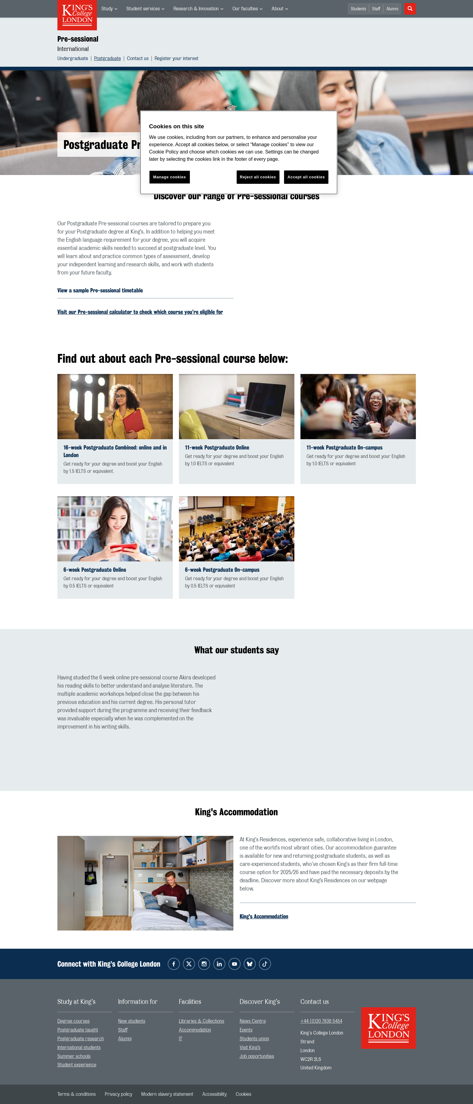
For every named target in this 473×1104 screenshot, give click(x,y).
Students (358, 9)
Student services (143, 8)
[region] (239, 152)
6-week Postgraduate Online (94, 570)
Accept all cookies (306, 177)
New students (131, 1021)
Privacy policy (118, 1094)
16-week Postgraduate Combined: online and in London (115, 451)
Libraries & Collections (201, 1021)
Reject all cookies (258, 177)
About (277, 8)
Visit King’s (250, 1047)
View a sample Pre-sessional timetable (100, 290)
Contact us (138, 58)
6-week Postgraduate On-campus (222, 570)
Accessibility (214, 1094)
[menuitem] (109, 9)
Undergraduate (72, 58)
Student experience (76, 1064)
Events (246, 1030)
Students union (254, 1038)
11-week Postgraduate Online (217, 447)
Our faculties (245, 8)
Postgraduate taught (77, 1030)
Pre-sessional (77, 38)
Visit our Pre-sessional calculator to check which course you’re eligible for (140, 312)
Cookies (243, 1094)
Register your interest (176, 58)
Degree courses (73, 1021)
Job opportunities (257, 1056)
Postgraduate (107, 58)
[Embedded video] (328, 269)
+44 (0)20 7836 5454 (321, 1021)
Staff (376, 9)
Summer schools (74, 1056)
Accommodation (195, 1030)
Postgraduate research (80, 1038)
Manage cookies (169, 177)
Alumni (392, 9)
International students (79, 1047)
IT (180, 1038)
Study (107, 8)
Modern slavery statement (167, 1094)
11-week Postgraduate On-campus (344, 447)
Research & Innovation (196, 8)
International (73, 49)
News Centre (253, 1021)
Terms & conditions (76, 1094)
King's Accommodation (264, 916)
